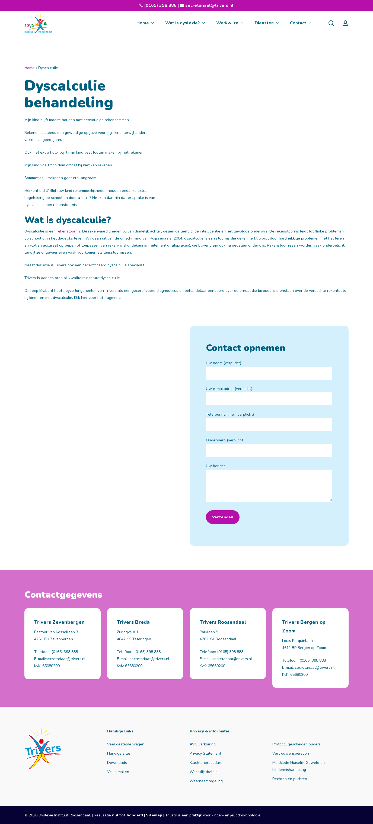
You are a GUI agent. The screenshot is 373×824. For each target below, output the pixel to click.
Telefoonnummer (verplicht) (269, 421)
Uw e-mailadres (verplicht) (269, 395)
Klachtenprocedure (206, 762)
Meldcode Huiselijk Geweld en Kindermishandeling (298, 766)
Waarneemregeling (206, 781)
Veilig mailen (118, 771)
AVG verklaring (203, 744)
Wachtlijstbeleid (204, 771)
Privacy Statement (205, 753)
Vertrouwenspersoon (290, 753)
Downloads (117, 762)
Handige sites (119, 753)
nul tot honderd (127, 815)
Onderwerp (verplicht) (269, 447)
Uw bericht (269, 484)
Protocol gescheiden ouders (296, 744)
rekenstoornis (68, 231)
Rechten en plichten (289, 778)
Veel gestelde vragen (125, 744)
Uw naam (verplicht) (269, 370)
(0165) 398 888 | (164, 5)
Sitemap (154, 815)
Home (29, 67)
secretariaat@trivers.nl (209, 5)
